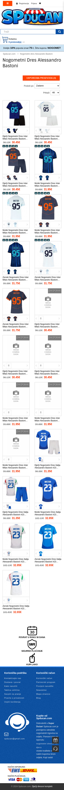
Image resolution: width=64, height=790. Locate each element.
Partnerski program (45, 682)
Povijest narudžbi (45, 686)
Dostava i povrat (12, 682)
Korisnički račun (44, 678)
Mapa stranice (43, 694)
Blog (38, 698)
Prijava (34, 3)
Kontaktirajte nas (12, 678)
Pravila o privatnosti (14, 698)
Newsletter (41, 690)
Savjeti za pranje (12, 694)
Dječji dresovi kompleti (42, 786)
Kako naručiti (10, 686)
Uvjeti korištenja (12, 702)
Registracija (24, 3)
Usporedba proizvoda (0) (41, 78)
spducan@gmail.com (14, 736)
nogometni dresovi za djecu (47, 745)
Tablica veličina (12, 690)
